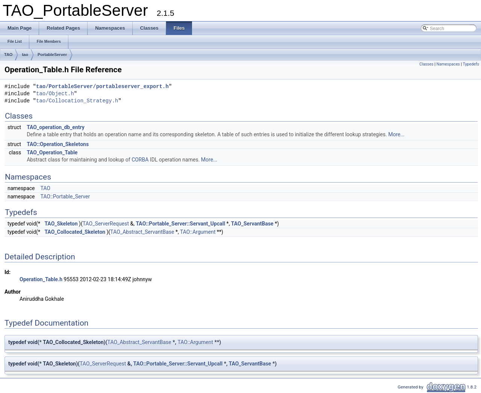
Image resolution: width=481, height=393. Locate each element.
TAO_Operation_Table (52, 152)
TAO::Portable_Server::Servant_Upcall (180, 224)
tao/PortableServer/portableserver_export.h (102, 86)
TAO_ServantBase (252, 224)
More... (396, 134)
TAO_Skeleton (60, 224)
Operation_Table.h (41, 279)
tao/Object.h (55, 93)
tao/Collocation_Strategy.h (77, 101)
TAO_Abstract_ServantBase (142, 232)
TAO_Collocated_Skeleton (74, 232)
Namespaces (448, 64)
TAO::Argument (198, 232)
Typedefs (471, 64)
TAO (8, 54)
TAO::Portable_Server (65, 196)
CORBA (140, 160)
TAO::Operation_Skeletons (58, 144)
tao (25, 54)
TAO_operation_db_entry (56, 127)
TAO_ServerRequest (106, 224)
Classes (426, 64)
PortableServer (52, 54)
